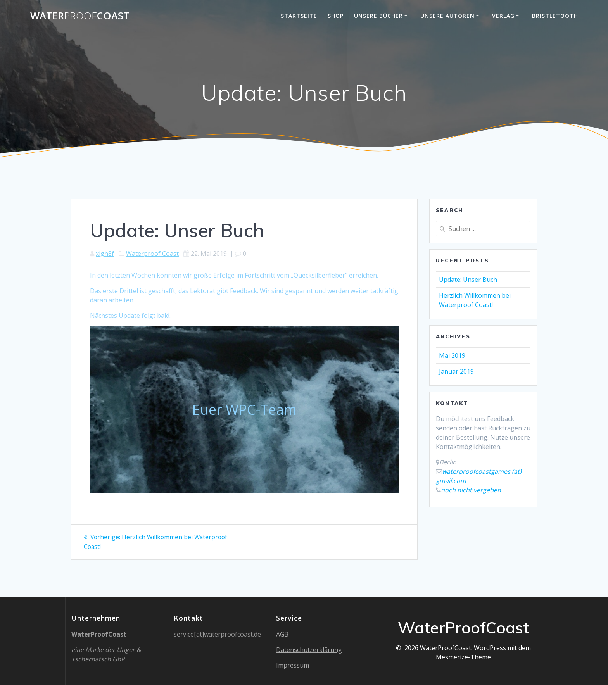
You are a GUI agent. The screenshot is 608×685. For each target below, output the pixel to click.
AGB (282, 634)
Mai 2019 (452, 355)
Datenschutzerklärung (309, 649)
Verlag (503, 15)
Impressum (292, 665)
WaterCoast (80, 16)
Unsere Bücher (378, 15)
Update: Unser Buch (468, 279)
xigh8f (105, 253)
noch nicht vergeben (471, 490)
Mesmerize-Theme (463, 657)
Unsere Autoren (447, 15)
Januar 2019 (456, 371)
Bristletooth (555, 15)
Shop (336, 15)
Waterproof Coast (152, 253)
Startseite (299, 15)
